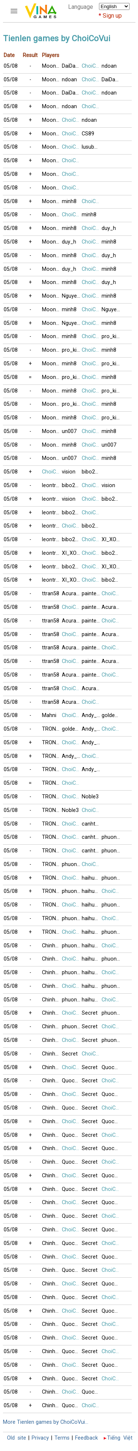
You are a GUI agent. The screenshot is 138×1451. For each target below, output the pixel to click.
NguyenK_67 (72, 296)
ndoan (109, 66)
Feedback (86, 1438)
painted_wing (92, 593)
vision (68, 472)
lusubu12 (92, 147)
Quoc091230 (111, 1067)
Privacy (40, 1438)
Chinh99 (51, 946)
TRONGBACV (52, 729)
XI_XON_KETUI (111, 539)
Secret (90, 1013)
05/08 (11, 66)
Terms (62, 1438)
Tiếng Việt (119, 1438)
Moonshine (52, 66)
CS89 (88, 134)
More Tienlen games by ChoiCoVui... (45, 1422)
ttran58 (50, 593)
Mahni (49, 715)
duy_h (109, 228)
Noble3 (90, 797)
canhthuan (92, 824)
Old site (16, 1438)
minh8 (69, 201)
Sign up (112, 15)
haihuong (92, 878)
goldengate (111, 715)
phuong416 (111, 837)
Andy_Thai (92, 715)
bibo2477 (92, 472)
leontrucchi (52, 485)
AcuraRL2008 (72, 593)
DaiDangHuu (72, 66)
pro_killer (111, 336)
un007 (69, 431)
